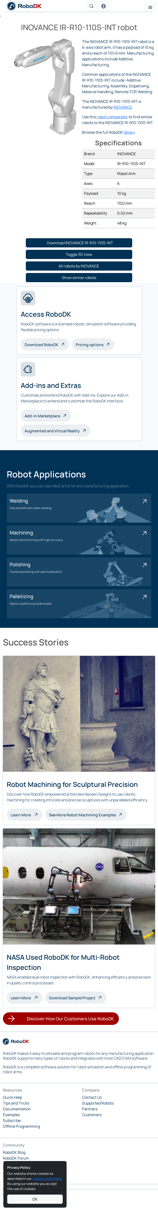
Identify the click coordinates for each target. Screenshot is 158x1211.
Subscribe (12, 1120)
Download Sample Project (72, 998)
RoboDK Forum (16, 1158)
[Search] (91, 6)
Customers (92, 1114)
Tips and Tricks (16, 1103)
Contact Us (92, 1097)
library (129, 132)
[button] (103, 6)
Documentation (17, 1109)
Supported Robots (98, 1103)
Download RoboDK (41, 344)
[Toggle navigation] (150, 7)
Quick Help (12, 1097)
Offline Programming (21, 1126)
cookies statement (47, 1178)
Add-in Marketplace (42, 416)
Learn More (26, 814)
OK (35, 1199)
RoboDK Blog (14, 1152)
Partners (89, 1109)
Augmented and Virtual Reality (52, 431)
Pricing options (89, 344)
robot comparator (112, 116)
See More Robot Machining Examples (82, 815)
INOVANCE (122, 107)
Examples (11, 1114)
